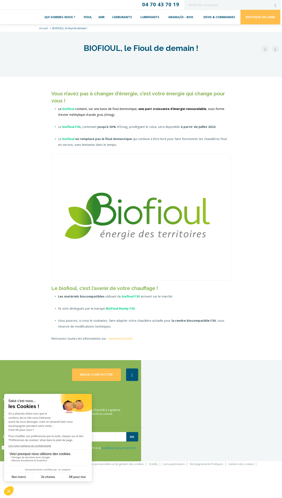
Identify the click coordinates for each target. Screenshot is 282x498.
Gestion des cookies (241, 464)
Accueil (43, 28)
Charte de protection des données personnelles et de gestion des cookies (97, 464)
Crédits (153, 464)
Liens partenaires (174, 464)
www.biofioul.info (121, 338)
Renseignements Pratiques (206, 464)
